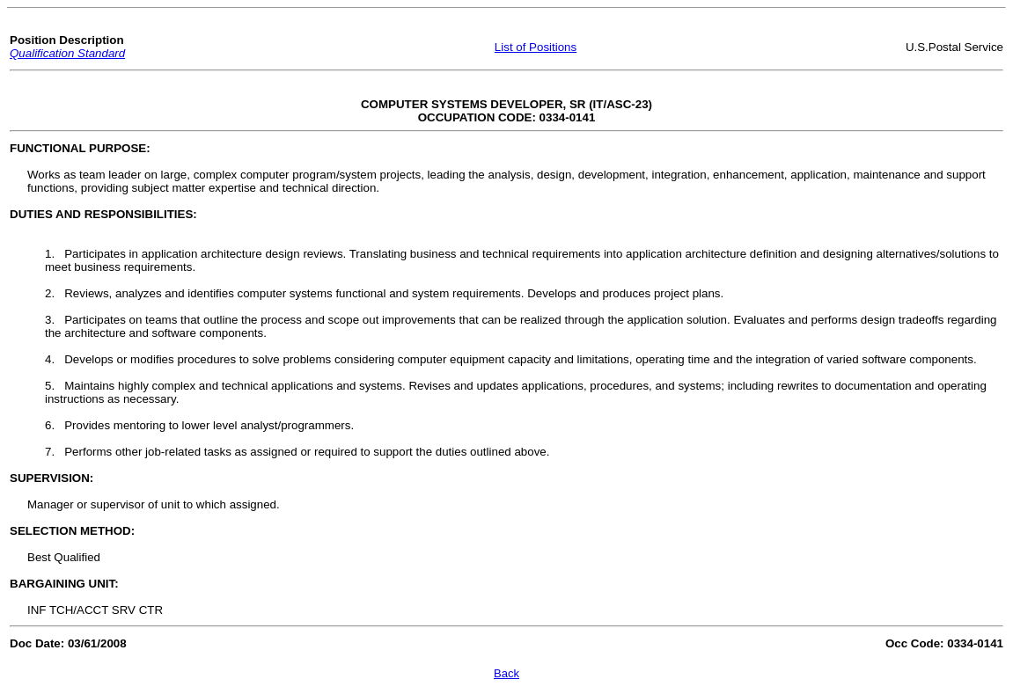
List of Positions (535, 47)
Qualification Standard (67, 53)
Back (506, 673)
